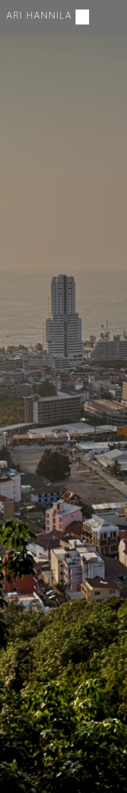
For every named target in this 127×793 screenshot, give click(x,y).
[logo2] (39, 9)
